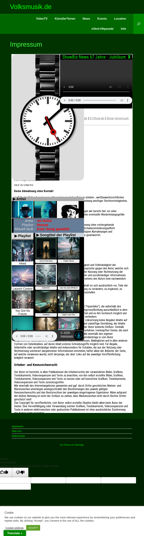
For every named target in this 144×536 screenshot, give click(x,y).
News (86, 18)
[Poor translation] (20, 472)
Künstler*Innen (65, 18)
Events (102, 18)
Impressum (17, 426)
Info (123, 28)
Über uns (16, 431)
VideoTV (42, 18)
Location (120, 18)
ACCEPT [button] (33, 527)
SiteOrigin (79, 445)
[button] (138, 24)
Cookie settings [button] (14, 527)
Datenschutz (18, 436)
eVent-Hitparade (103, 28)
